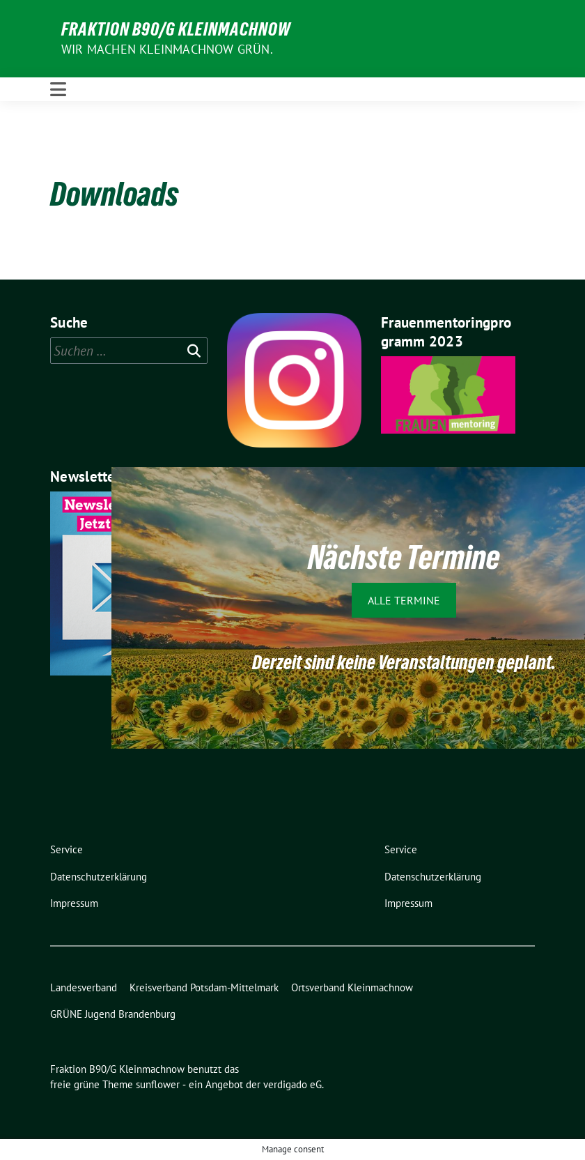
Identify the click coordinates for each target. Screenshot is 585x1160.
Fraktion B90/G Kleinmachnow (175, 29)
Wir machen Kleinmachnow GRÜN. (167, 49)
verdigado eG (292, 1084)
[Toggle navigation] (58, 89)
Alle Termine (404, 600)
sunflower (158, 1084)
